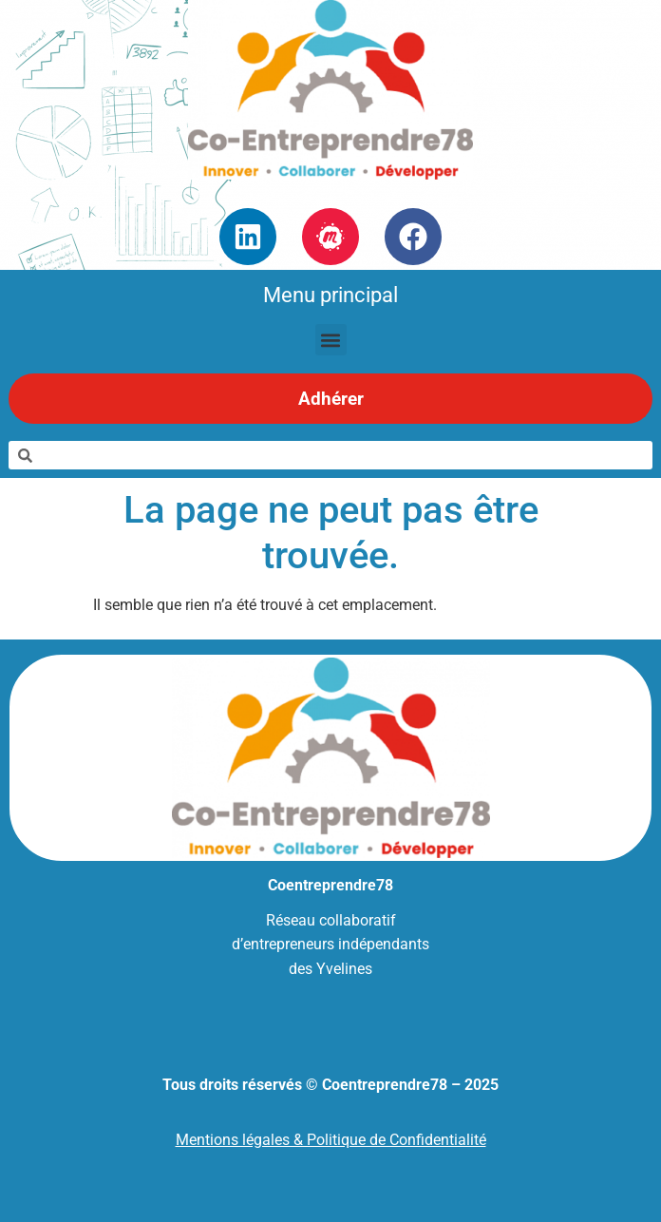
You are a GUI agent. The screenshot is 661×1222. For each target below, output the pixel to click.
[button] (331, 339)
